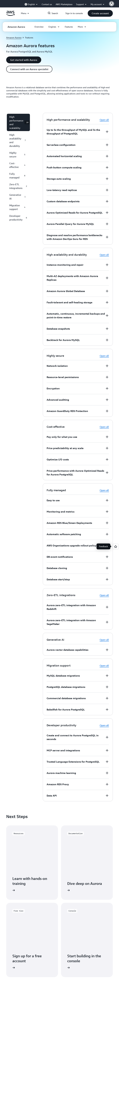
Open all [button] (104, 119)
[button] (100, 13)
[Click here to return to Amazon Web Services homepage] (10, 15)
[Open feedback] (115, 546)
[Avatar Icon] (111, 3)
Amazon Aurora (13, 37)
